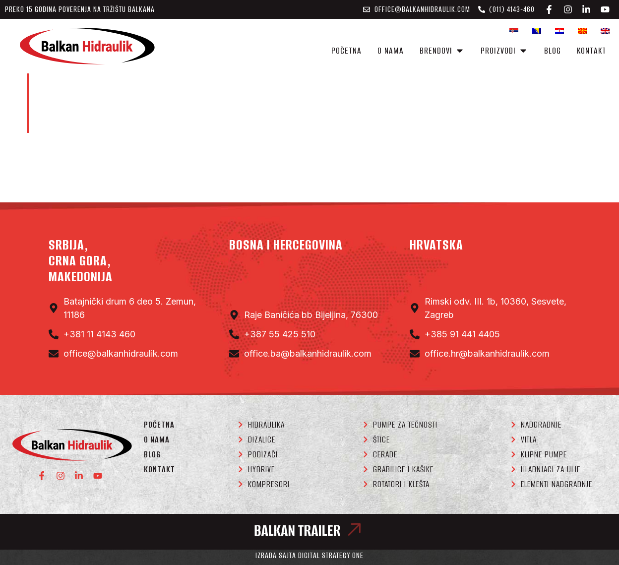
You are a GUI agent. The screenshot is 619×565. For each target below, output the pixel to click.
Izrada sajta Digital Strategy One (309, 555)
